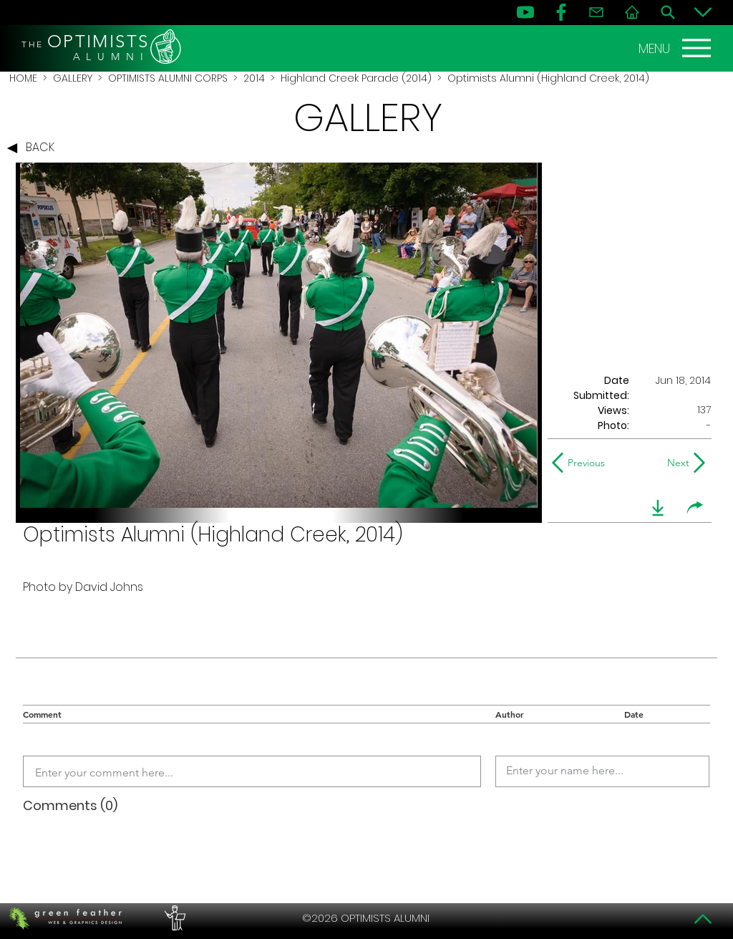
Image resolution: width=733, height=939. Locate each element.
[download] (658, 507)
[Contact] (596, 12)
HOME (23, 78)
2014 (254, 78)
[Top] (703, 919)
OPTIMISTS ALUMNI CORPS (168, 78)
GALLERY (72, 78)
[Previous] (582, 462)
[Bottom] (703, 12)
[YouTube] (525, 12)
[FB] (561, 12)
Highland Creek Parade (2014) (356, 78)
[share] (695, 507)
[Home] (632, 12)
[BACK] (34, 148)
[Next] (675, 462)
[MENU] (676, 48)
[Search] (668, 12)
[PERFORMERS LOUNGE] (173, 918)
